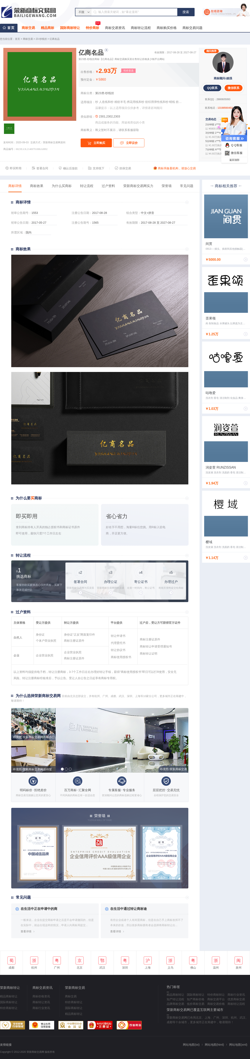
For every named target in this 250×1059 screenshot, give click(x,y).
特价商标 (93, 27)
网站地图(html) (214, 1044)
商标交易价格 (216, 1003)
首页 (11, 28)
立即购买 (96, 143)
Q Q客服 (233, 145)
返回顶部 (234, 159)
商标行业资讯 (41, 1008)
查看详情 (26, 931)
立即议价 (129, 143)
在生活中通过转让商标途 (128, 909)
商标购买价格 (167, 28)
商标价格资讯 (41, 996)
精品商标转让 (9, 996)
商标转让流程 (141, 28)
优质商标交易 (236, 999)
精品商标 (47, 28)
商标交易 (28, 28)
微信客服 (233, 153)
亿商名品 (55, 38)
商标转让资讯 (41, 1002)
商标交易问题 (192, 28)
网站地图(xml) (238, 1044)
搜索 (185, 12)
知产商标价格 (195, 999)
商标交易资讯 (115, 28)
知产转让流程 (175, 999)
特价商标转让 (9, 1008)
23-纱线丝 (41, 38)
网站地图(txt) (191, 1044)
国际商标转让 (70, 28)
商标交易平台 (216, 999)
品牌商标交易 (175, 1003)
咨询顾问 (156, 108)
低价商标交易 (195, 1003)
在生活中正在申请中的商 (39, 909)
